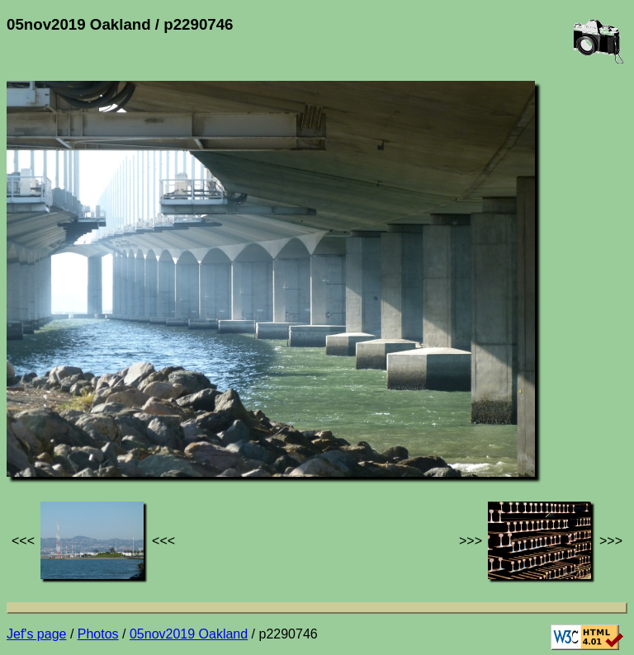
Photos (98, 634)
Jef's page (36, 634)
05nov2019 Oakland (189, 634)
